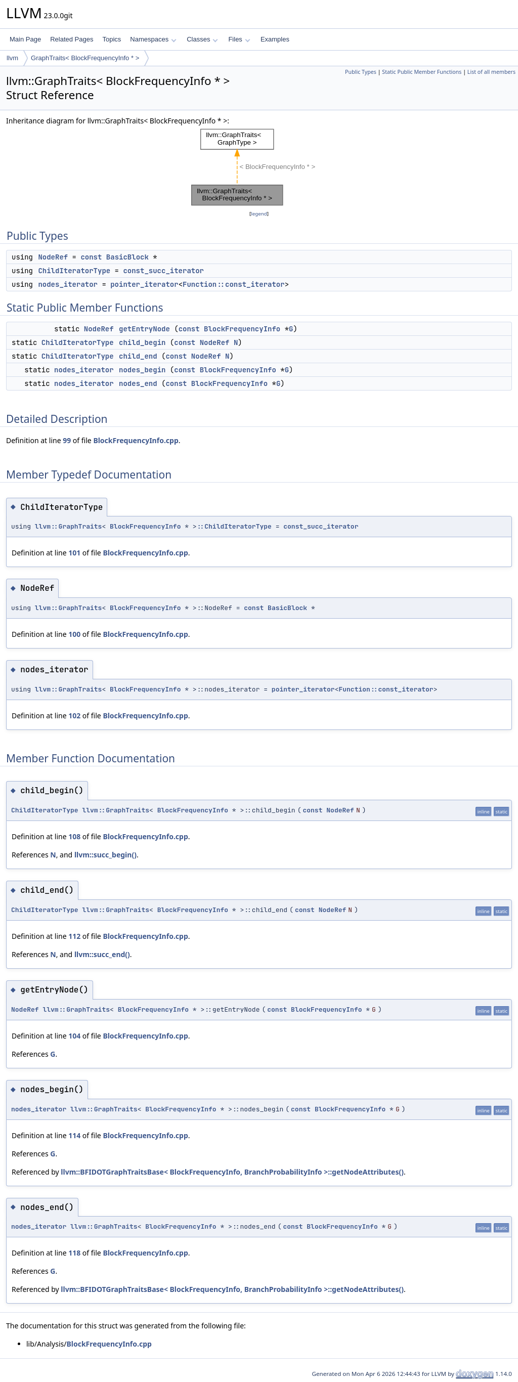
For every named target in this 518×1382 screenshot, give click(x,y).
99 (67, 440)
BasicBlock (127, 257)
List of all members (491, 71)
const (91, 257)
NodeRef (53, 257)
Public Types (360, 71)
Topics (111, 39)
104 (74, 1036)
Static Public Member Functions (421, 71)
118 (74, 1253)
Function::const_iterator (234, 284)
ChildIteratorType (74, 270)
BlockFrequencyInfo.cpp (135, 440)
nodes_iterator (68, 284)
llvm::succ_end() (102, 954)
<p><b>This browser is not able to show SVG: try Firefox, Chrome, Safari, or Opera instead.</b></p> (259, 167)
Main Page (25, 39)
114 (74, 1135)
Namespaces (153, 39)
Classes (202, 39)
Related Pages (71, 39)
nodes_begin (142, 369)
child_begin (142, 342)
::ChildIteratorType (234, 526)
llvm (12, 58)
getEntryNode (144, 328)
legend (259, 213)
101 (74, 552)
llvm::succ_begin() (105, 854)
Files (239, 39)
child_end (138, 356)
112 (74, 936)
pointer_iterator (144, 284)
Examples (275, 39)
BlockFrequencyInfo (242, 328)
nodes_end (138, 383)
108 (74, 836)
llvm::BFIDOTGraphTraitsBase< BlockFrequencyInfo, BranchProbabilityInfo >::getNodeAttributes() (232, 1172)
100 (74, 634)
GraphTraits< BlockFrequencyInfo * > (85, 58)
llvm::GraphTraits (68, 526)
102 (74, 715)
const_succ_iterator (163, 270)
